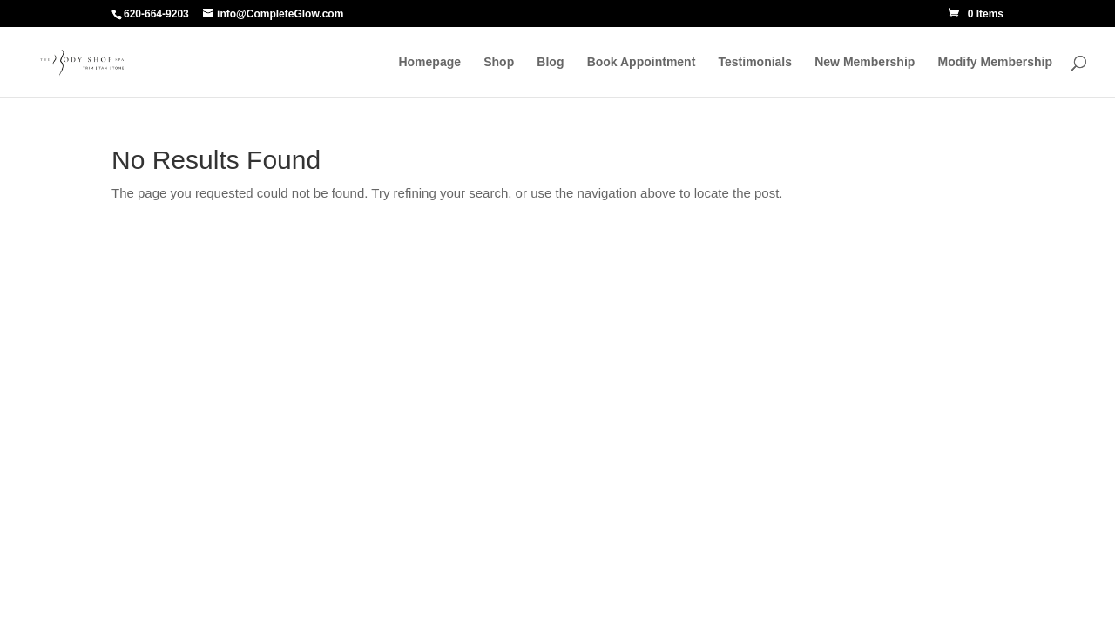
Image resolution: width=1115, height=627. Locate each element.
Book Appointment (641, 62)
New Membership (864, 62)
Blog (550, 62)
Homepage (429, 62)
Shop (498, 62)
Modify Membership (995, 62)
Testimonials (756, 62)
